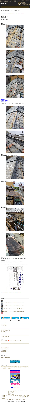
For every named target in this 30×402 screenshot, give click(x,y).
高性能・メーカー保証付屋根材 (4, 348)
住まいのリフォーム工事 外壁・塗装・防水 (24, 396)
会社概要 (7, 399)
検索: (10, 320)
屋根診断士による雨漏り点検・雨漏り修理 (24, 395)
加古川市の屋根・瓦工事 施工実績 (5, 329)
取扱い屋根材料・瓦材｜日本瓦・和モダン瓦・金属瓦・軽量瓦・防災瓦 (10, 395)
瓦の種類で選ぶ (3, 396)
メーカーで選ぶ (3, 398)
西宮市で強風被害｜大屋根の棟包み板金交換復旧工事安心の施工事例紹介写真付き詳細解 (13, 311)
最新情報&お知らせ (3, 324)
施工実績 (10, 399)
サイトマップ (23, 399)
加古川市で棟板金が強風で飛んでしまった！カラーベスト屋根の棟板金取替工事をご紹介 (13, 308)
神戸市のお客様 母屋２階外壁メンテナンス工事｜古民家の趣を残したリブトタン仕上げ (13, 305)
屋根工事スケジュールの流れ (11, 394)
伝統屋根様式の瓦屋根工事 (4, 350)
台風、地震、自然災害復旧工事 (5, 336)
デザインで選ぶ (3, 397)
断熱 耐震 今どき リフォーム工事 (5, 331)
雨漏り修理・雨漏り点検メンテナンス (5, 330)
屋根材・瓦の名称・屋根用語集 (22, 397)
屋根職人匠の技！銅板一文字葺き (5, 351)
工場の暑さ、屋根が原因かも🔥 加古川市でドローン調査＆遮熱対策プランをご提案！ (11, 340)
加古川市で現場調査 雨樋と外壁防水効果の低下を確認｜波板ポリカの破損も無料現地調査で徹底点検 (15, 299)
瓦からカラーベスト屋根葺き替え (5, 349)
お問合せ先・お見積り (18, 399)
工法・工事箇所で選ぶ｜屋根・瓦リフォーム (13, 391)
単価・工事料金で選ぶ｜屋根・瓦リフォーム (13, 392)
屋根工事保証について (10, 393)
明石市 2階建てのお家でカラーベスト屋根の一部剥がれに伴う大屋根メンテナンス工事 (13, 302)
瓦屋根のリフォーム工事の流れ (4, 347)
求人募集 (13, 399)
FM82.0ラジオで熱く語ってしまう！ (5, 357)
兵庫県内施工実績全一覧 (4, 325)
